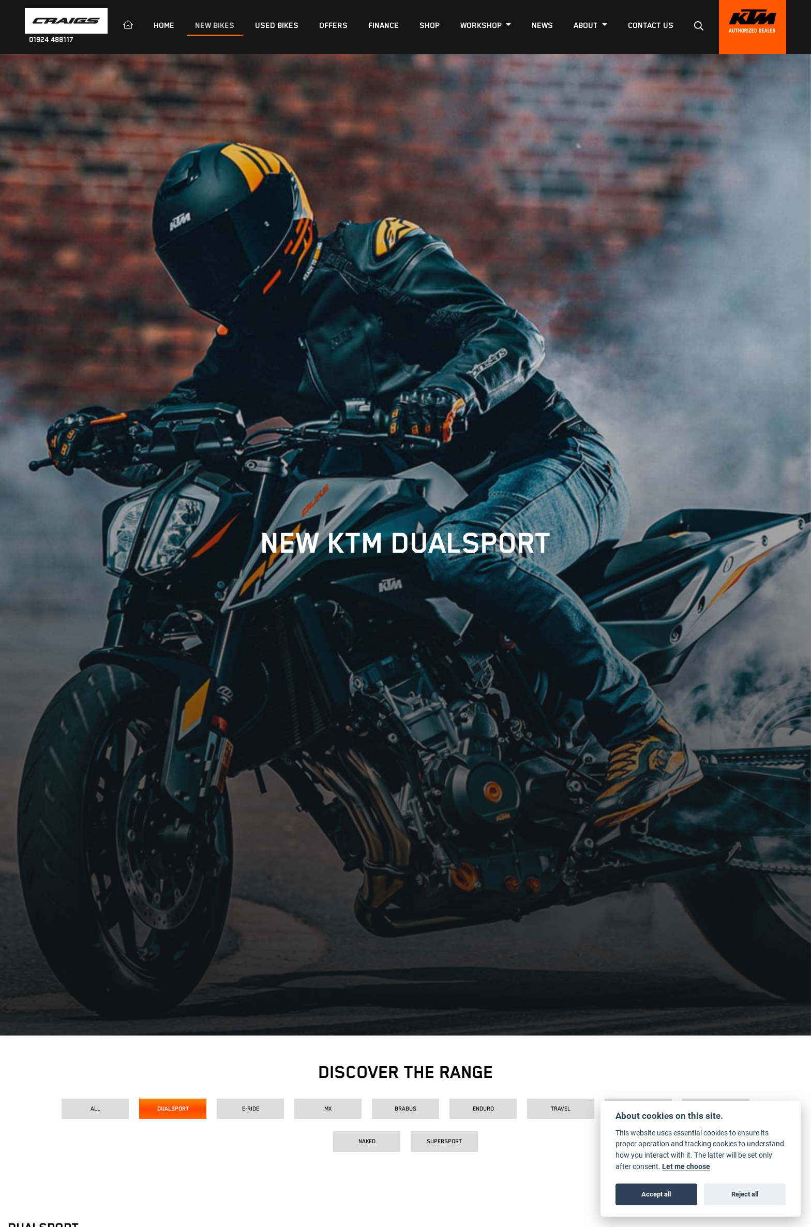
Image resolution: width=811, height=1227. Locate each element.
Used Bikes (276, 25)
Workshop (482, 25)
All (95, 1108)
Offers (333, 25)
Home (164, 25)
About (587, 25)
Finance (383, 25)
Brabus (405, 1108)
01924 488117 (51, 40)
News (542, 25)
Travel (560, 1108)
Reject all (744, 1194)
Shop (429, 25)
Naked (367, 1141)
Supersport (444, 1141)
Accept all (656, 1194)
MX (328, 1108)
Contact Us (650, 25)
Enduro (483, 1108)
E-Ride (250, 1108)
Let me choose (686, 1166)
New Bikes (214, 25)
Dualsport (173, 1108)
